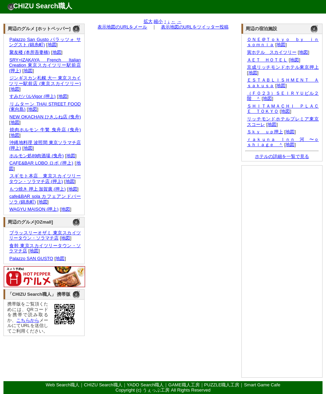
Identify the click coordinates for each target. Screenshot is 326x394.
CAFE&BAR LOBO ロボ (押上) (41, 163)
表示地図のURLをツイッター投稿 (195, 27)
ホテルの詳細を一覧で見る (282, 156)
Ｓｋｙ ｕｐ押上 (265, 131)
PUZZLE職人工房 (222, 384)
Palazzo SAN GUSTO (31, 258)
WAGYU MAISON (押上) (34, 209)
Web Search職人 (62, 384)
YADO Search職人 (145, 384)
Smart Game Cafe (262, 384)
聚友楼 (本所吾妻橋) (29, 52)
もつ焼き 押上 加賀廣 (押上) (37, 189)
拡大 (148, 21)
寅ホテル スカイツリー (272, 52)
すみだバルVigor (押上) (32, 96)
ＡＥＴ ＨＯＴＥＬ (267, 59)
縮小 (158, 21)
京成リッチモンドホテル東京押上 (283, 67)
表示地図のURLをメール (122, 27)
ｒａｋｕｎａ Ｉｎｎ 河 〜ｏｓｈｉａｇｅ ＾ (283, 142)
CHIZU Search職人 (42, 6)
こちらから (27, 320)
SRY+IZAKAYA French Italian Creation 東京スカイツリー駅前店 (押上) (45, 65)
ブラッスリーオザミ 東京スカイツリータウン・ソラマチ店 (45, 235)
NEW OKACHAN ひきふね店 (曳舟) (45, 116)
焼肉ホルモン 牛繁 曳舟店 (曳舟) (45, 129)
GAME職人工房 (183, 384)
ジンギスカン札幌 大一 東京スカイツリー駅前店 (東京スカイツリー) (45, 80)
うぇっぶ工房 (156, 390)
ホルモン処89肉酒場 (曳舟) (36, 155)
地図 (52, 44)
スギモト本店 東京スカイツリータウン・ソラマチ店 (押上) (45, 178)
